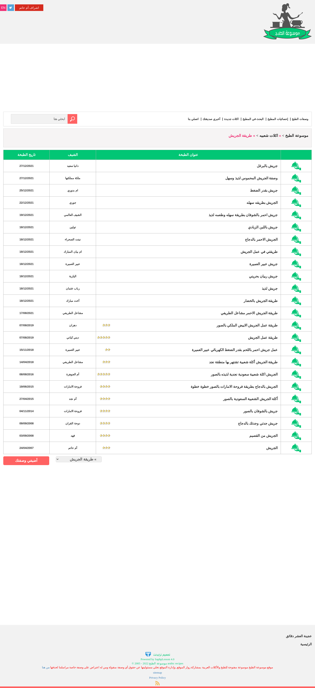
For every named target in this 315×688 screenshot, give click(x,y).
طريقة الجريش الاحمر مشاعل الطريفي (249, 313)
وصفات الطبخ (299, 119)
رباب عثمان (73, 288)
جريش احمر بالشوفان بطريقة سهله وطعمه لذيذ (243, 215)
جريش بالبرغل (267, 166)
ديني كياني (72, 337)
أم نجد (73, 398)
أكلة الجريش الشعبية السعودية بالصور (250, 398)
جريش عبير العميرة (263, 264)
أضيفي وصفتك (26, 460)
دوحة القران (72, 423)
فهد (73, 435)
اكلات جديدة (228, 119)
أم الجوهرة (72, 374)
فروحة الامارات (73, 386)
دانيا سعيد (73, 165)
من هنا (46, 667)
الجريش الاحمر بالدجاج (261, 239)
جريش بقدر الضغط (264, 190)
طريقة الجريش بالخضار (261, 300)
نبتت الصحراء (73, 239)
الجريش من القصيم (263, 435)
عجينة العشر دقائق (299, 636)
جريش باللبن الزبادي (263, 227)
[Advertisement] (157, 78)
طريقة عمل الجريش (263, 337)
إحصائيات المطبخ (276, 119)
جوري (72, 202)
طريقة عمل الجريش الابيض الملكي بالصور (247, 325)
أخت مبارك (72, 300)
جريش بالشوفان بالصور (260, 411)
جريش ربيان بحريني (263, 276)
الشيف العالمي (73, 214)
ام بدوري (72, 190)
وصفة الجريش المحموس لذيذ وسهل (251, 178)
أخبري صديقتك (207, 119)
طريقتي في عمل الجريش (259, 251)
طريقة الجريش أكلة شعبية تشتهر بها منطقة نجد (243, 362)
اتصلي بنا (188, 119)
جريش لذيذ (270, 288)
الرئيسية (306, 644)
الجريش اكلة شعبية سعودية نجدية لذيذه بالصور (244, 374)
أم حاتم (72, 447)
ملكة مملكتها (72, 178)
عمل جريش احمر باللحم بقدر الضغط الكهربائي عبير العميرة (235, 349)
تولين (73, 227)
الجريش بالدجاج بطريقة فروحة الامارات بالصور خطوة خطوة (234, 386)
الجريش (272, 448)
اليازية (72, 276)
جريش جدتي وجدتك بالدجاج (258, 423)
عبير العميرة (72, 263)
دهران (73, 325)
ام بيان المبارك (73, 251)
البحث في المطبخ (251, 119)
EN (3, 7)
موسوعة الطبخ (296, 135)
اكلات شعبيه (268, 135)
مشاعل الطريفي (73, 312)
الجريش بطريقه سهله (262, 202)
